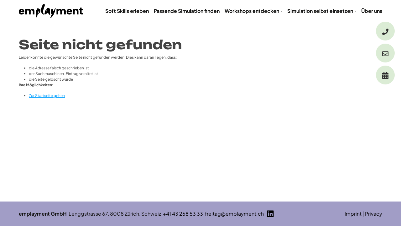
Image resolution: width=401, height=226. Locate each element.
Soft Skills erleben (127, 11)
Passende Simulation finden (187, 11)
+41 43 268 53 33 (183, 213)
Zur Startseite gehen (47, 95)
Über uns (371, 11)
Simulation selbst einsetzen (320, 11)
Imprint (353, 213)
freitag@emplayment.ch (234, 213)
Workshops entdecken (252, 11)
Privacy (373, 213)
